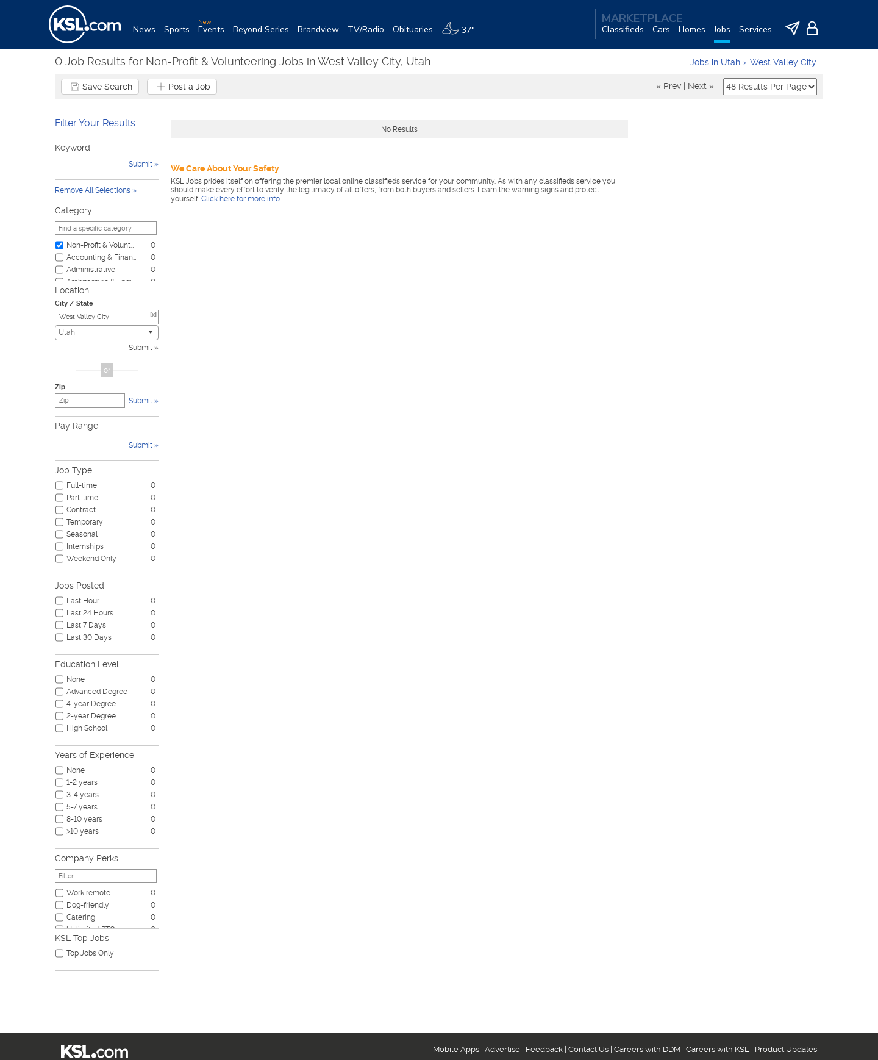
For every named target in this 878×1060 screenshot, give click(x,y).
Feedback (544, 1049)
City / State (74, 303)
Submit (140, 347)
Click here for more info (240, 199)
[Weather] (462, 34)
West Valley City (783, 62)
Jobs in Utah (715, 62)
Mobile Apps (456, 1049)
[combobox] (107, 332)
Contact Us (588, 1049)
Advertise (502, 1049)
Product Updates (786, 1049)
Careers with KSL (717, 1049)
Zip (60, 387)
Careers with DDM (647, 1049)
